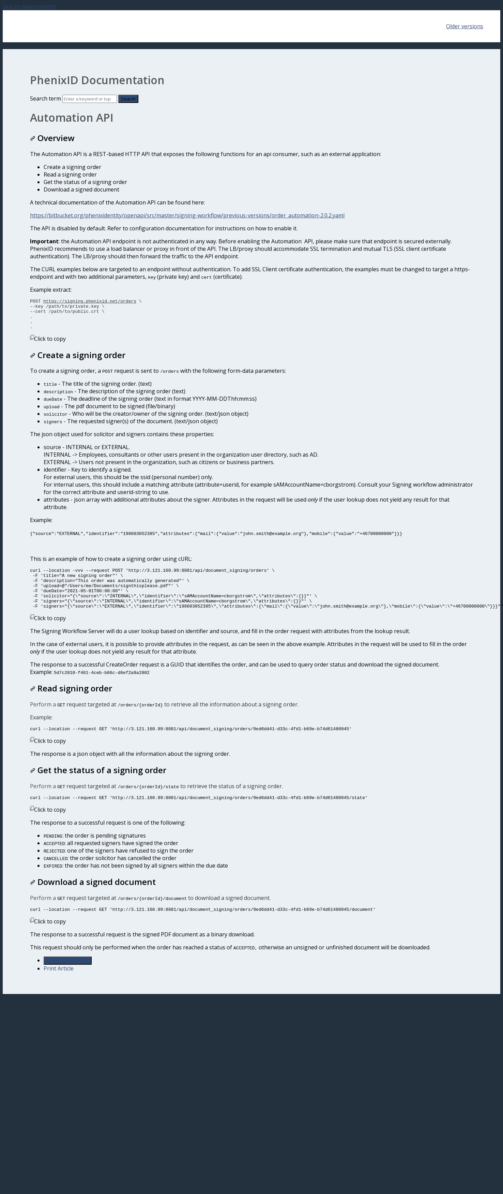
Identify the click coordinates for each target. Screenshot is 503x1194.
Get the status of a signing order (98, 785)
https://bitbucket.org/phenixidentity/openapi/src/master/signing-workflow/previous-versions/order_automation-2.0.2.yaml (187, 215)
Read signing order (71, 702)
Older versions (464, 26)
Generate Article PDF (67, 978)
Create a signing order (77, 361)
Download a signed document (93, 898)
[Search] (89, 99)
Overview (52, 137)
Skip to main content (29, 6)
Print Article (59, 986)
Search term (45, 98)
